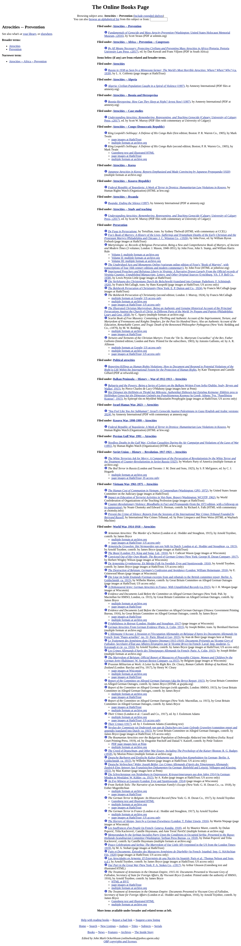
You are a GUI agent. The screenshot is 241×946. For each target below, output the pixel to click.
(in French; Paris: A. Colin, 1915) (161, 650)
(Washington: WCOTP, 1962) (161, 497)
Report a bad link (122, 920)
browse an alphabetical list (104, 19)
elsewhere (46, 33)
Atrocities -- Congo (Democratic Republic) (138, 126)
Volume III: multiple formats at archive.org (136, 261)
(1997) (146, 85)
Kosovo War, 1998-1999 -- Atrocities (135, 420)
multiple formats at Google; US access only (136, 298)
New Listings (108, 926)
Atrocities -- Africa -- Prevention (28, 61)
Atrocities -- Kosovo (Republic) (132, 180)
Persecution (120, 224)
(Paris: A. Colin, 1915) (146, 627)
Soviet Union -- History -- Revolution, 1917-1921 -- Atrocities (150, 451)
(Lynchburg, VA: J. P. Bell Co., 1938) (171, 274)
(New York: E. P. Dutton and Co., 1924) (155, 288)
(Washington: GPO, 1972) (158, 490)
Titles (134, 926)
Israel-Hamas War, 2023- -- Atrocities (135, 404)
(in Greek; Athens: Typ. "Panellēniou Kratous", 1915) (171, 395)
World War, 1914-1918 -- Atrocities (134, 526)
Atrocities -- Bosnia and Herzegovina (135, 95)
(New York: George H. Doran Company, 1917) (173, 556)
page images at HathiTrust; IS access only (135, 478)
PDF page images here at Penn (128, 743)
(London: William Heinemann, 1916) (168, 570)
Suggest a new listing (148, 920)
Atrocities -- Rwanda (125, 196)
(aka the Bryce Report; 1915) (156, 680)
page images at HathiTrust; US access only (135, 304)
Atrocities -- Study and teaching (132, 209)
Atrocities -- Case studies (128, 110)
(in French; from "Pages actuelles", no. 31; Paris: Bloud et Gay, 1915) (170, 635)
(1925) (170, 460)
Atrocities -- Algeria (125, 79)
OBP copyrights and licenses (120, 941)
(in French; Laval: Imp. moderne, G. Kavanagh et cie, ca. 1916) (168, 644)
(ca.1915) (159, 587)
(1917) (120, 723)
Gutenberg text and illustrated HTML (132, 152)
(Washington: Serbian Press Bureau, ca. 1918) (169, 836)
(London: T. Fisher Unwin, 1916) (158, 821)
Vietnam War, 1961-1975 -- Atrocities (135, 484)
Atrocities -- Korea (124, 165)
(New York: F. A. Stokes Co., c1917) (144, 865)
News (101, 932)
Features (113, 932)
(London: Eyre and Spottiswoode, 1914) (147, 781)
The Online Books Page (120, 7)
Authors (123, 926)
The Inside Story (144, 932)
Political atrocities (124, 360)
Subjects (146, 926)
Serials (158, 926)
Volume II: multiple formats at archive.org (135, 257)
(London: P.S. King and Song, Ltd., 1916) (138, 553)
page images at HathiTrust (126, 139)
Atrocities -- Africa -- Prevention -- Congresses (141, 41)
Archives (126, 932)
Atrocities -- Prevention (127, 26)
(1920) (169, 171)
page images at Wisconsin (126, 670)
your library (29, 33)
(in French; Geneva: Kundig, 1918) (144, 827)
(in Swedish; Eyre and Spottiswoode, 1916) (159, 563)
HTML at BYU (120, 881)
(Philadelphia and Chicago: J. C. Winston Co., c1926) (170, 236)
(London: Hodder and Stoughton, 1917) (144, 623)
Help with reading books (95, 920)
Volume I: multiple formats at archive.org (135, 254)
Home (82, 926)
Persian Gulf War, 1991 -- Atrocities (134, 436)
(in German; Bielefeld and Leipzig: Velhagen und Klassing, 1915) (170, 767)
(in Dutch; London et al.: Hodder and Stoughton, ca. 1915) (172, 546)
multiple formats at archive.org (129, 142)
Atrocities (14, 46)
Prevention (15, 49)
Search (93, 926)
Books (91, 932)
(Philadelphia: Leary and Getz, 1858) (168, 311)
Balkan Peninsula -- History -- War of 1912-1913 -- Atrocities (150, 379)
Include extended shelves (148, 15)
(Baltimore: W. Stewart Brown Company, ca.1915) (168, 659)
